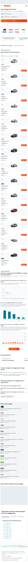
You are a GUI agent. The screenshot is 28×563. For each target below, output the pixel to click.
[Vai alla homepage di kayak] (7, 5)
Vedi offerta (24, 70)
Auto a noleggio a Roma (7, 524)
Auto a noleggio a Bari (6, 527)
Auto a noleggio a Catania (7, 530)
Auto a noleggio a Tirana (7, 533)
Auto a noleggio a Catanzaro (7, 535)
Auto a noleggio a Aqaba (7, 522)
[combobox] (6, 11)
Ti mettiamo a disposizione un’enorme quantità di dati (14, 558)
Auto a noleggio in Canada (4, 546)
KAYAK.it (5, 545)
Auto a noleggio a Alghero (7, 528)
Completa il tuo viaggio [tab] (22, 516)
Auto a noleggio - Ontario (13, 546)
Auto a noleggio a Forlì (6, 525)
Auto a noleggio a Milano (7, 536)
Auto (8, 545)
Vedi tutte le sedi (5, 422)
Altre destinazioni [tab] (5, 516)
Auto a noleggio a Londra (7, 538)
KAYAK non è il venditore (14, 556)
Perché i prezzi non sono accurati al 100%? (14, 560)
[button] (2, 6)
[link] (14, 349)
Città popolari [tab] (13, 516)
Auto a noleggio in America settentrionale (17, 545)
